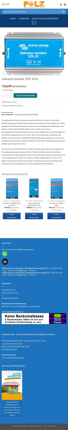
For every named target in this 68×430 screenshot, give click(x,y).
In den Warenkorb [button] (11, 216)
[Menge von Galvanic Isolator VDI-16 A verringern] (3, 95)
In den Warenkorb (25, 95)
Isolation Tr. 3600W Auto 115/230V (12, 204)
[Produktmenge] (6, 95)
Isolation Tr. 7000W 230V (56, 204)
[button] (6, 4)
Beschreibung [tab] (7, 115)
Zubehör (24, 18)
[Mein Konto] (61, 4)
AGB (45, 426)
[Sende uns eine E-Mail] (5, 262)
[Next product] (34, 23)
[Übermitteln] (63, 11)
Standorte (24, 426)
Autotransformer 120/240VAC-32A (34, 204)
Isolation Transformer (45, 18)
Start (13, 18)
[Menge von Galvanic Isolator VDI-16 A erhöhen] (10, 95)
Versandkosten (36, 426)
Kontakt (14, 426)
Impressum (52, 426)
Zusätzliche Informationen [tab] (26, 115)
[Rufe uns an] (4, 253)
